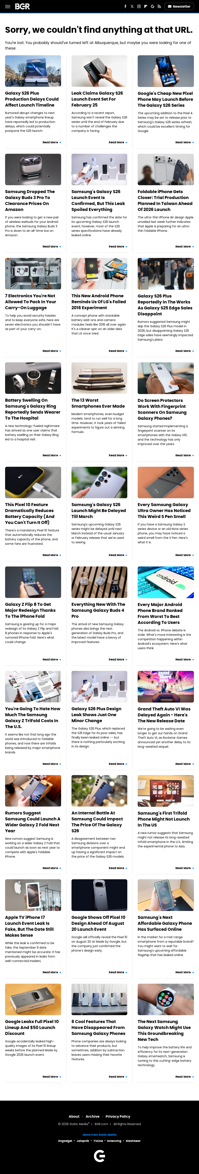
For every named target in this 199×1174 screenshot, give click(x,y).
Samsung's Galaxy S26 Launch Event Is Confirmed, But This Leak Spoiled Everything (98, 200)
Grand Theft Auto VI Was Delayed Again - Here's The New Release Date (164, 715)
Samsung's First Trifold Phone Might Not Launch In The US (164, 819)
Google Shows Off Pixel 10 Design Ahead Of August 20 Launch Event (98, 923)
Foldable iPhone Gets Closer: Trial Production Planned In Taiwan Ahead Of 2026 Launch (165, 200)
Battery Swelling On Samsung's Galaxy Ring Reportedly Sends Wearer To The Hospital (32, 409)
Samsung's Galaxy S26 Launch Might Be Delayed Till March (98, 510)
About (74, 1116)
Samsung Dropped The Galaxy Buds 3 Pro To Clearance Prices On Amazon (30, 200)
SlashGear (133, 1141)
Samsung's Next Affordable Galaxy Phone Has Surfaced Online (165, 923)
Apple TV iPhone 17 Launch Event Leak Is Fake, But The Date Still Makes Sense (29, 926)
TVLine (98, 1141)
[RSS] (159, 6)
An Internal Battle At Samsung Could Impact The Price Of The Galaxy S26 (97, 822)
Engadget (65, 1141)
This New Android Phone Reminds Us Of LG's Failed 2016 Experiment (98, 301)
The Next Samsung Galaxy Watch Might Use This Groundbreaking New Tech (164, 1030)
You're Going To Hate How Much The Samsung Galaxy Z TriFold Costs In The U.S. (32, 717)
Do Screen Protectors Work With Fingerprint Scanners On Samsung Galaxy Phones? (162, 409)
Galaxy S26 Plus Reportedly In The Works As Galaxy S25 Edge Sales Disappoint (165, 305)
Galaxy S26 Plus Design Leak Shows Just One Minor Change (96, 714)
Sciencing (114, 1141)
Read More (50, 142)
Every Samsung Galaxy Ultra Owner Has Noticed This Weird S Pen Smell (164, 510)
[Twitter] (132, 6)
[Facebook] (125, 6)
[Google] (152, 6)
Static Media (79, 1124)
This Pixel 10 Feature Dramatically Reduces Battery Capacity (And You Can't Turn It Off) (30, 513)
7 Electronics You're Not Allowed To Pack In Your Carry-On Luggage (30, 301)
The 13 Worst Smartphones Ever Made (98, 403)
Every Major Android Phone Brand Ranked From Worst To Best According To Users (160, 613)
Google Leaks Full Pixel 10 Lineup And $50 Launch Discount (32, 1027)
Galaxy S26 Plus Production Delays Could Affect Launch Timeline (32, 99)
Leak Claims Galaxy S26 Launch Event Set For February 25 (97, 99)
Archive (93, 1116)
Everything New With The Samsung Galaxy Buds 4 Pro (98, 610)
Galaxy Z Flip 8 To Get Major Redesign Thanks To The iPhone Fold (30, 610)
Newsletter (179, 6)
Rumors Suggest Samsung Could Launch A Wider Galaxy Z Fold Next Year (32, 822)
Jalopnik (83, 1141)
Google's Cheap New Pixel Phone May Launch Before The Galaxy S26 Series (165, 99)
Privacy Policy (118, 1116)
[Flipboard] (145, 6)
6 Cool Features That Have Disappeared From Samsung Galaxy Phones (98, 1027)
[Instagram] (139, 6)
